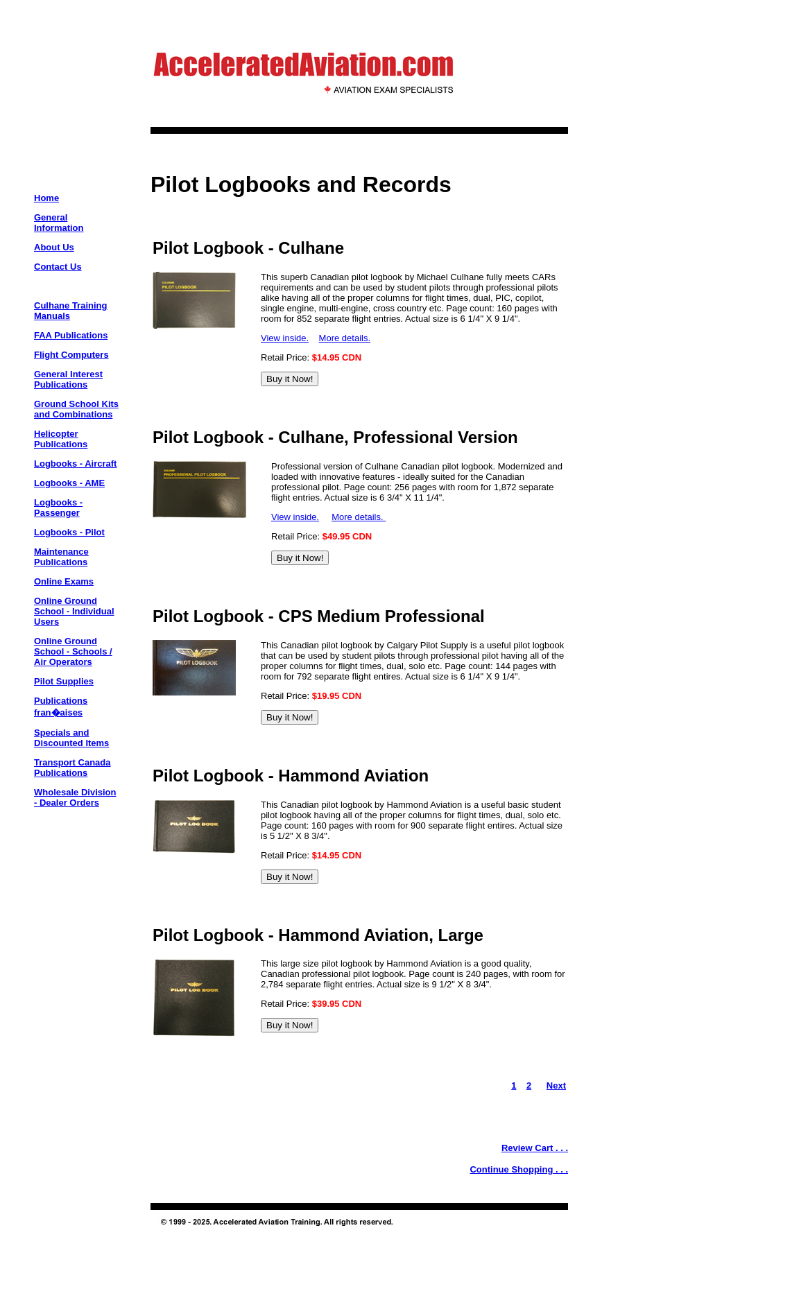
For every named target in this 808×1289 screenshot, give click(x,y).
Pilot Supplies (64, 681)
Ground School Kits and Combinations (76, 409)
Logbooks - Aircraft (75, 463)
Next (556, 1085)
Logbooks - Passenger (58, 507)
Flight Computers (71, 354)
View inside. (285, 338)
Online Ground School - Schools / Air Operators (73, 651)
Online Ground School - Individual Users (74, 611)
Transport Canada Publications (72, 767)
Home (46, 198)
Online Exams (64, 581)
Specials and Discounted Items (71, 737)
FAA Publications (71, 335)
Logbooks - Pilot (69, 532)
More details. (344, 338)
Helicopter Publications (60, 439)
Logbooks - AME (69, 483)
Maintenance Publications (61, 556)
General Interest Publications (68, 379)
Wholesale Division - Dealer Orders (75, 797)
